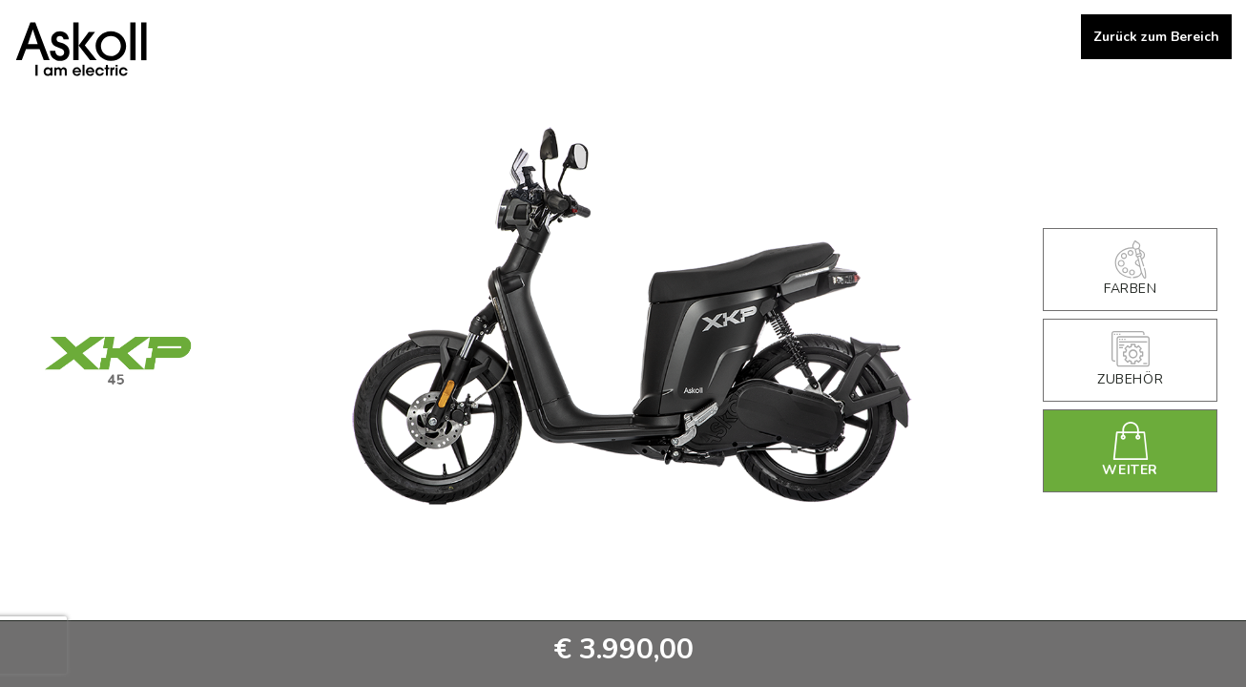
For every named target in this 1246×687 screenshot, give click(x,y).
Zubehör (1130, 359)
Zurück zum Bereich (1156, 37)
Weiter (1130, 450)
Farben (1130, 269)
